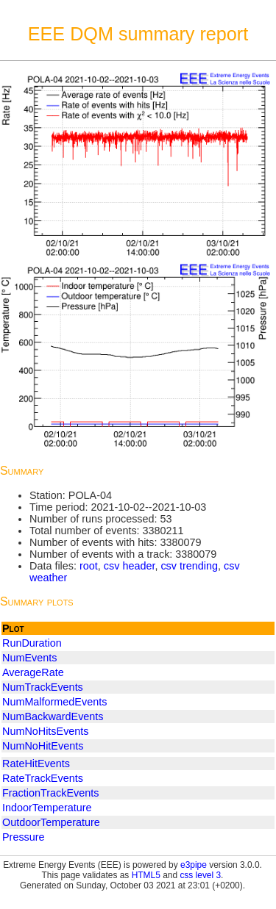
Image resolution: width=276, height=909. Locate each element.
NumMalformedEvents (54, 702)
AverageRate (33, 672)
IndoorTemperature (47, 807)
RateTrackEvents (42, 778)
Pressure (23, 837)
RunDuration (32, 643)
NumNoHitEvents (42, 746)
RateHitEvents (36, 763)
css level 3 (200, 875)
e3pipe (193, 865)
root (88, 566)
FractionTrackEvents (50, 793)
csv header (129, 566)
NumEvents (29, 658)
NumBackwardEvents (53, 716)
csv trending (189, 566)
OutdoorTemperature (51, 822)
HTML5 (146, 875)
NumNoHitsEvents (45, 731)
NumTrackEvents (42, 687)
